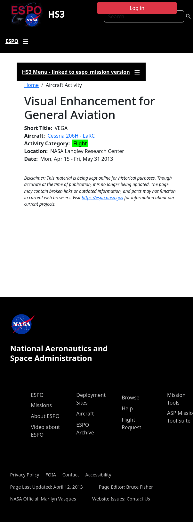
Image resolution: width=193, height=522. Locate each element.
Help (127, 408)
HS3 (56, 14)
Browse (130, 397)
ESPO (37, 394)
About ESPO (45, 416)
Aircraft (85, 413)
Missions (41, 405)
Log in (137, 8)
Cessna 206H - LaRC (71, 135)
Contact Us (138, 499)
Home (31, 85)
